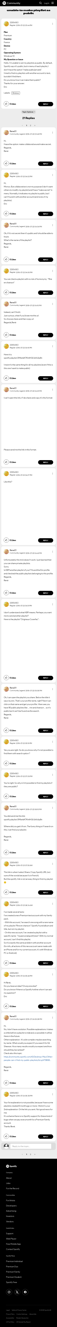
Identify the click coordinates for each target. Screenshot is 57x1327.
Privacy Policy (10, 1314)
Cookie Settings (21, 1314)
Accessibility (10, 1318)
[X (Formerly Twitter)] (17, 1292)
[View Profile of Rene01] (13, 131)
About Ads (32, 1314)
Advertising (11, 1211)
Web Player (11, 1238)
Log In (46, 3)
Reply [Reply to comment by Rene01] (45, 164)
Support (9, 1233)
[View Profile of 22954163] (14, 22)
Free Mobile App (13, 1244)
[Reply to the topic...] (30, 1146)
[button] (52, 24)
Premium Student (14, 1277)
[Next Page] (34, 125)
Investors (10, 1216)
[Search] (40, 3)
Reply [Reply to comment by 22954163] (45, 104)
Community (11, 3)
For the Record (12, 1188)
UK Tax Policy (10, 1322)
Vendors (10, 1221)
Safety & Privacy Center (19, 1310)
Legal (8, 1310)
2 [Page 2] (30, 125)
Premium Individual (14, 1261)
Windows (15, 93)
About (9, 1178)
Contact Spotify (13, 1249)
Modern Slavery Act (22, 1318)
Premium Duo (12, 1266)
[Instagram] (9, 1292)
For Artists (10, 1200)
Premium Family (13, 1271)
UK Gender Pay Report (23, 1322)
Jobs (8, 1183)
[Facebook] (25, 1292)
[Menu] (52, 3)
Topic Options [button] (27, 112)
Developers (11, 1205)
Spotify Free (11, 1282)
